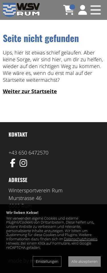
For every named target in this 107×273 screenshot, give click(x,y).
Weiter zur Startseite (30, 91)
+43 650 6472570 (28, 152)
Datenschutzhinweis (80, 238)
